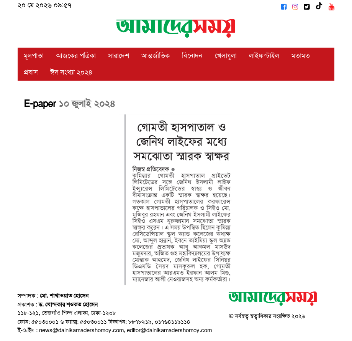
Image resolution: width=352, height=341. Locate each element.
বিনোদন (192, 55)
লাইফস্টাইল (264, 55)
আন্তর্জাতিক (155, 55)
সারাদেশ (118, 55)
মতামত (300, 55)
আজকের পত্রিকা (76, 55)
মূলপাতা (34, 55)
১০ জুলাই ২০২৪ (87, 103)
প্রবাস (31, 72)
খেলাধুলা (226, 55)
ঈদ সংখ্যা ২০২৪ (71, 72)
